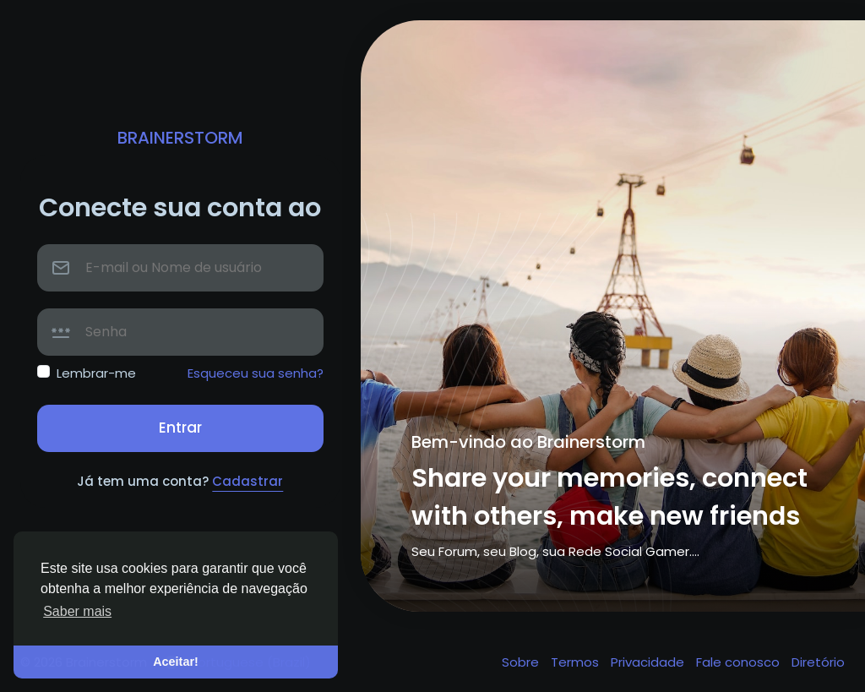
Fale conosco (739, 662)
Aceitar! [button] (176, 661)
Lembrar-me (96, 373)
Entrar (180, 427)
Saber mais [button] (77, 611)
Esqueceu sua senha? (256, 373)
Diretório (818, 662)
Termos (576, 662)
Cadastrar (247, 481)
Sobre (522, 662)
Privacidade (649, 662)
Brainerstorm (180, 138)
